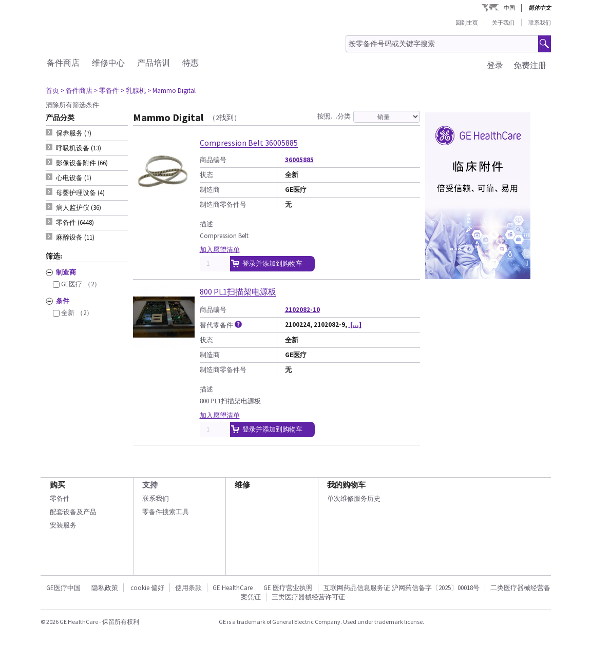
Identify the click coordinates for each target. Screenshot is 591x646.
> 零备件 (106, 90)
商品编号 (213, 159)
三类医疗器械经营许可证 (308, 597)
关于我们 (503, 22)
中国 (509, 7)
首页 (52, 90)
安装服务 (63, 525)
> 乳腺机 (133, 90)
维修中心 (108, 62)
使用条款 (188, 587)
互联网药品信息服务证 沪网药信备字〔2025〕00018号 (401, 587)
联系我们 (539, 22)
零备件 (60, 498)
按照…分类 (334, 116)
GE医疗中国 (63, 587)
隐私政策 (104, 587)
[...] (355, 324)
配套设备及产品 (73, 511)
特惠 (190, 62)
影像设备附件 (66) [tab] (82, 163)
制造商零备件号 (223, 204)
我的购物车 (346, 485)
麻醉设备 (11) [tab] (75, 237)
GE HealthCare (233, 587)
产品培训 (153, 62)
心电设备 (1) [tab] (73, 177)
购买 (57, 485)
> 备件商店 (76, 90)
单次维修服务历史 (353, 498)
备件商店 (63, 62)
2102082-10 (302, 309)
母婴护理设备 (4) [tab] (80, 192)
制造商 (210, 189)
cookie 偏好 (147, 587)
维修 (242, 485)
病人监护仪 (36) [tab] (78, 207)
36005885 (299, 159)
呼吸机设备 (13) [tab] (78, 148)
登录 (495, 65)
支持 (150, 485)
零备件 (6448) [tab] (75, 222)
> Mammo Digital (171, 90)
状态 (206, 174)
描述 (206, 224)
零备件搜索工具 (165, 511)
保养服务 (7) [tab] (73, 133)
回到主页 (466, 22)
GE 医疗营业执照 (288, 587)
